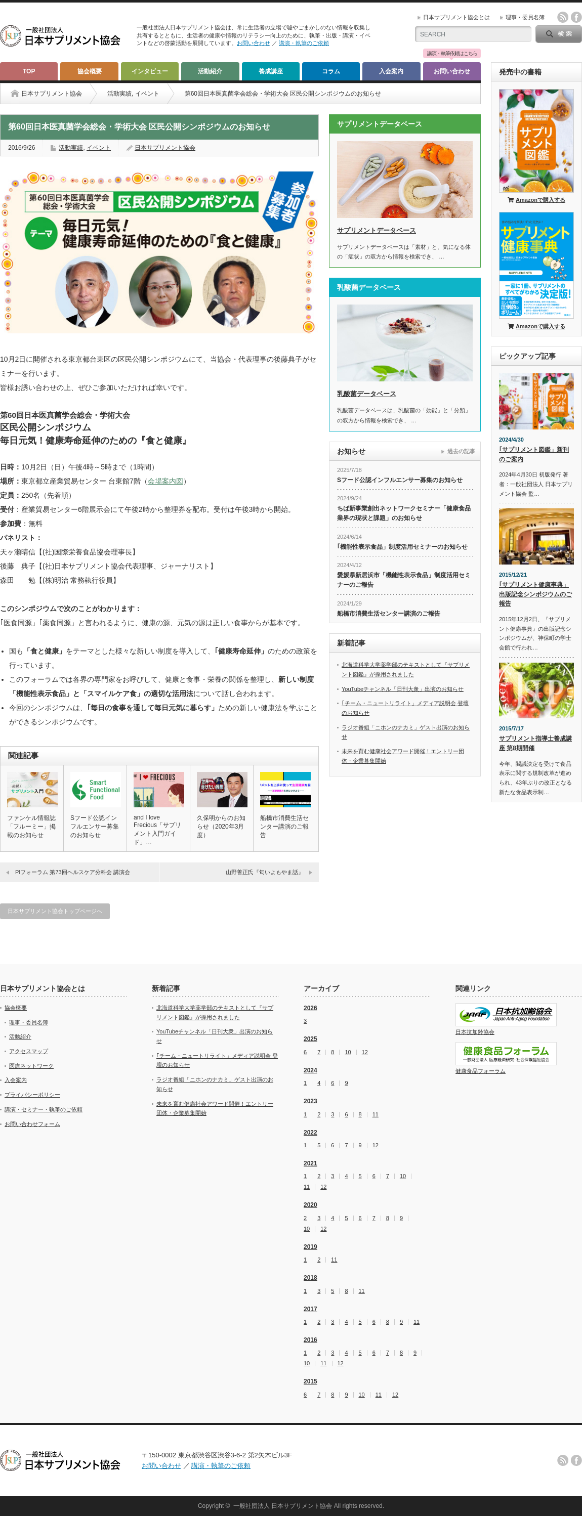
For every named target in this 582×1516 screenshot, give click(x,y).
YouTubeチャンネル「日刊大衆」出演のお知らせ (403, 689)
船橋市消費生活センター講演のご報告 (284, 826)
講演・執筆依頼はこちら (452, 53)
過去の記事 (461, 451)
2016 (310, 1340)
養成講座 (271, 71)
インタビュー (150, 71)
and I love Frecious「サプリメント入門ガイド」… (157, 830)
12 (365, 1052)
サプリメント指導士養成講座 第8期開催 (535, 743)
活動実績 (119, 93)
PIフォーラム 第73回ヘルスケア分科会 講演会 (72, 872)
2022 (310, 1132)
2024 (310, 1070)
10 (348, 1052)
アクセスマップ (28, 1051)
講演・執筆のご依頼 (304, 43)
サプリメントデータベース (376, 230)
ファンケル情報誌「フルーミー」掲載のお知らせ (31, 826)
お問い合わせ (253, 43)
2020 (310, 1204)
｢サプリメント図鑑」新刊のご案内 (534, 454)
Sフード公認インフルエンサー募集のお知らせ (94, 826)
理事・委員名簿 (525, 17)
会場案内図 (165, 481)
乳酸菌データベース (366, 394)
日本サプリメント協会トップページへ (55, 911)
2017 (310, 1309)
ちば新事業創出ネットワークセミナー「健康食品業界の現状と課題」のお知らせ (404, 513)
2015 (310, 1381)
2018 (310, 1277)
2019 (310, 1246)
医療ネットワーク (31, 1066)
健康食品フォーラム (480, 1071)
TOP (29, 71)
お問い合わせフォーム (32, 1124)
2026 (310, 1008)
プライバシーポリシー (32, 1095)
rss (562, 17)
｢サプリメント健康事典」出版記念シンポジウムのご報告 (535, 594)
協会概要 (89, 71)
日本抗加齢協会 (474, 1032)
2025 (310, 1039)
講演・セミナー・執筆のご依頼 (43, 1109)
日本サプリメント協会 (165, 147)
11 (375, 1114)
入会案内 (391, 71)
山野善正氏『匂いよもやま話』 (265, 872)
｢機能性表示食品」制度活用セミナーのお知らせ (402, 546)
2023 (310, 1101)
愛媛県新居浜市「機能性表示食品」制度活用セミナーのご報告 (404, 580)
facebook (576, 17)
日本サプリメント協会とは (456, 17)
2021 (310, 1163)
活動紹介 (210, 71)
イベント (147, 93)
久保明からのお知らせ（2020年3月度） (221, 826)
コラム (331, 71)
